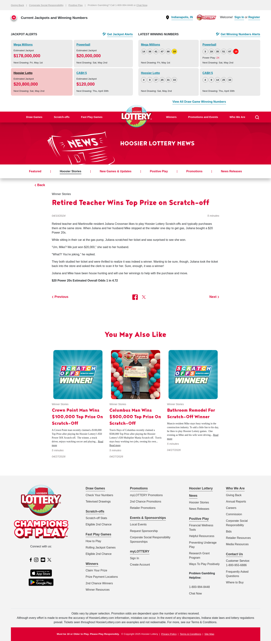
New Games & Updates (115, 171)
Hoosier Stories (70, 171)
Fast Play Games (91, 117)
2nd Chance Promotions (145, 501)
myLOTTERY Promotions (146, 495)
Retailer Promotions (143, 507)
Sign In (239, 17)
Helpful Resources (201, 536)
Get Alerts (120, 34)
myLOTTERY (139, 551)
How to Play (93, 541)
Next (212, 297)
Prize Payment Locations (102, 576)
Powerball (83, 44)
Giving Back (17, 5)
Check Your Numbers (99, 495)
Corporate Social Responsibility (46, 5)
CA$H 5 (81, 73)
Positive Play (75, 5)
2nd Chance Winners (99, 583)
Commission (234, 514)
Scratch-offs (62, 117)
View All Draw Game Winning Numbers (199, 101)
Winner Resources (98, 589)
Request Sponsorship (144, 531)
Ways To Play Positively (204, 564)
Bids (229, 531)
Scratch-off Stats (96, 518)
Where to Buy (235, 582)
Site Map (209, 634)
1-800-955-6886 (236, 565)
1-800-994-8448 (199, 586)
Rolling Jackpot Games (101, 547)
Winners (171, 117)
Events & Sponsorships (148, 518)
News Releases (231, 171)
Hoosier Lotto (23, 73)
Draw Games (34, 117)
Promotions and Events (203, 117)
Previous (61, 297)
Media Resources (237, 544)
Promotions (194, 171)
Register (254, 17)
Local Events (138, 524)
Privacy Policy (169, 634)
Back (41, 185)
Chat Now (142, 5)
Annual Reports (236, 501)
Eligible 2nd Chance (99, 524)
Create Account (140, 564)
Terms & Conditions (190, 634)
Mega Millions (23, 44)
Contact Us (234, 554)
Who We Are (237, 117)
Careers (231, 507)
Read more (114, 445)
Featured (35, 171)
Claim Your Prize (96, 570)
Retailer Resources (238, 537)
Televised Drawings (98, 501)
